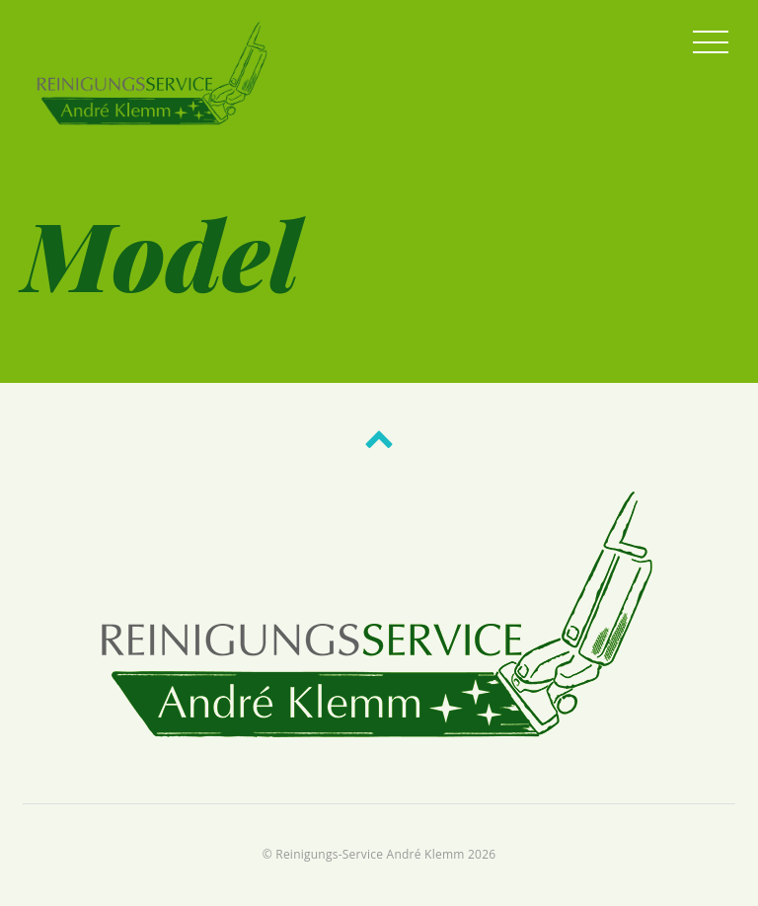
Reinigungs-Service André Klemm (369, 854)
